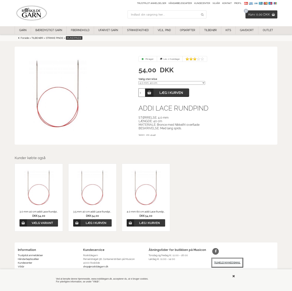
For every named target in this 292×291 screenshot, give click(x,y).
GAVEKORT (247, 30)
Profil (238, 3)
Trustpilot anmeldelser (151, 3)
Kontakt (227, 3)
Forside (25, 38)
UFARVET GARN (108, 30)
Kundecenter (202, 3)
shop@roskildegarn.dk (95, 266)
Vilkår (216, 3)
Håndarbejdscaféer (180, 3)
